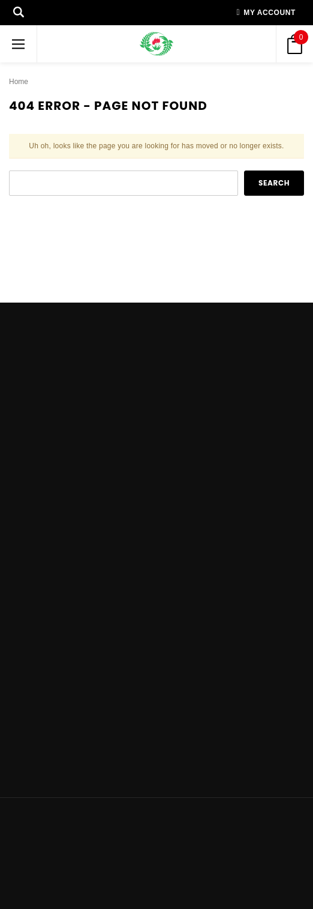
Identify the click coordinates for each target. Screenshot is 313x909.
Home (18, 81)
